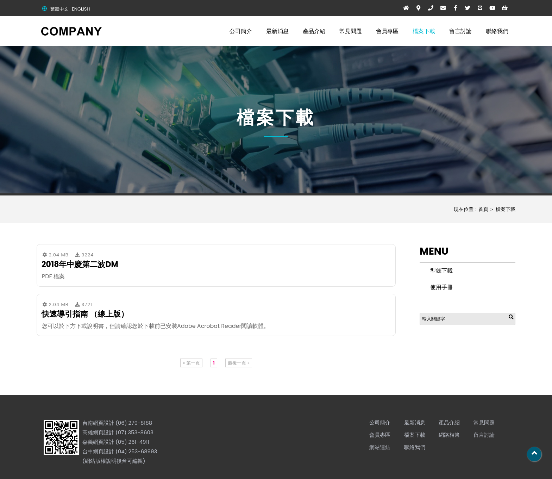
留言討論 (460, 31)
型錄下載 (441, 271)
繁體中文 (59, 9)
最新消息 (277, 31)
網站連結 (379, 447)
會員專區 (387, 31)
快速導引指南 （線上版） (85, 314)
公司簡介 (241, 31)
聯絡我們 (497, 31)
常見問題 (350, 31)
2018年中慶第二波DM (80, 264)
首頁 (483, 209)
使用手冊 (441, 287)
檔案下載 (424, 31)
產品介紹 (314, 31)
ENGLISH (81, 9)
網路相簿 (449, 434)
